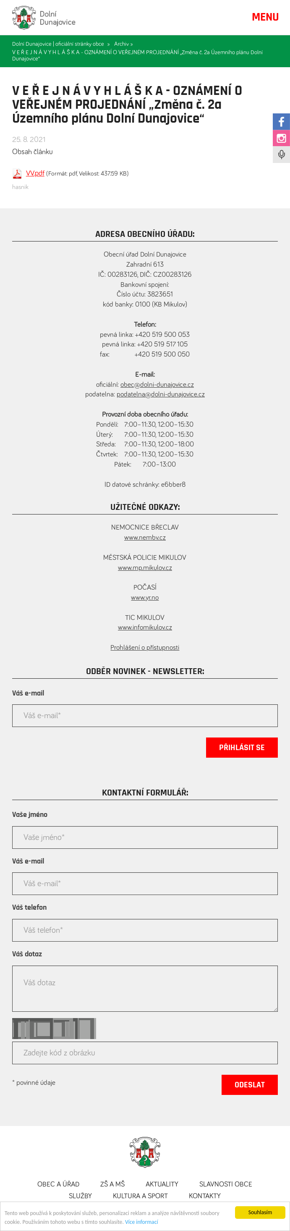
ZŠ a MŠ (112, 1184)
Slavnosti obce (225, 1184)
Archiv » (123, 44)
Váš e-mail (28, 693)
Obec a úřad (58, 1184)
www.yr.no (145, 597)
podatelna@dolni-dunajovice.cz (161, 394)
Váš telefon (29, 907)
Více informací (141, 1222)
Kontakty (205, 1196)
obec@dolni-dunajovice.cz (157, 384)
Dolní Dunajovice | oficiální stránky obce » (61, 44)
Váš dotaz (27, 954)
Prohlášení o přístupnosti (144, 647)
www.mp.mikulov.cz (145, 568)
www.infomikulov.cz (145, 627)
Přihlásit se (242, 747)
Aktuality (162, 1184)
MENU (265, 17)
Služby (80, 1196)
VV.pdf (35, 173)
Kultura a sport (140, 1196)
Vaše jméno (29, 815)
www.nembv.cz (145, 537)
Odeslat (250, 1085)
